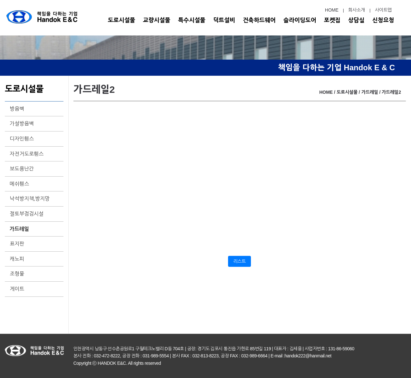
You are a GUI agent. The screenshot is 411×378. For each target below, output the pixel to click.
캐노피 (17, 259)
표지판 (17, 244)
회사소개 (356, 10)
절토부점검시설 (26, 214)
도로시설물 (121, 20)
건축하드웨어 (259, 20)
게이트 (17, 289)
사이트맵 (383, 10)
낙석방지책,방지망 (30, 198)
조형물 (17, 273)
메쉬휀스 (19, 184)
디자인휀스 (22, 138)
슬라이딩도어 (299, 20)
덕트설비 (224, 20)
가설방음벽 (22, 123)
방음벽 (17, 108)
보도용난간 (22, 168)
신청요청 (383, 20)
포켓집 (332, 20)
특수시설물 (192, 20)
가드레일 (19, 229)
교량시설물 (156, 20)
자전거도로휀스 (26, 154)
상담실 (356, 20)
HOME (332, 10)
